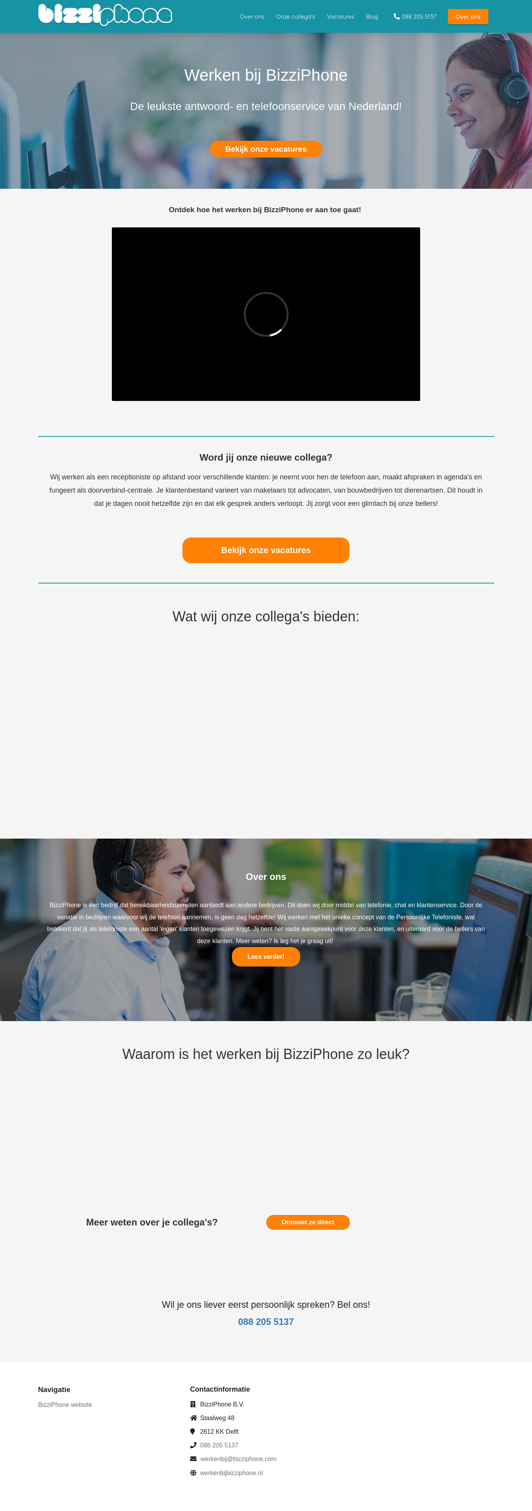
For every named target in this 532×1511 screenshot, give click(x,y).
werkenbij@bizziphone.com (239, 1459)
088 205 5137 (219, 1445)
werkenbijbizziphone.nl (231, 1473)
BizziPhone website (65, 1404)
